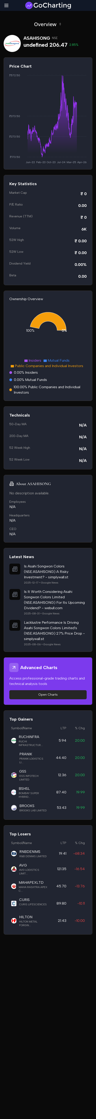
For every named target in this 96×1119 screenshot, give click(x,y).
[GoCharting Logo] (48, 5)
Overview (48, 24)
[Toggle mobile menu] (6, 5)
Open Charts (48, 695)
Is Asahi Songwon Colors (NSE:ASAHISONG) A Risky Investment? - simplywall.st (46, 571)
